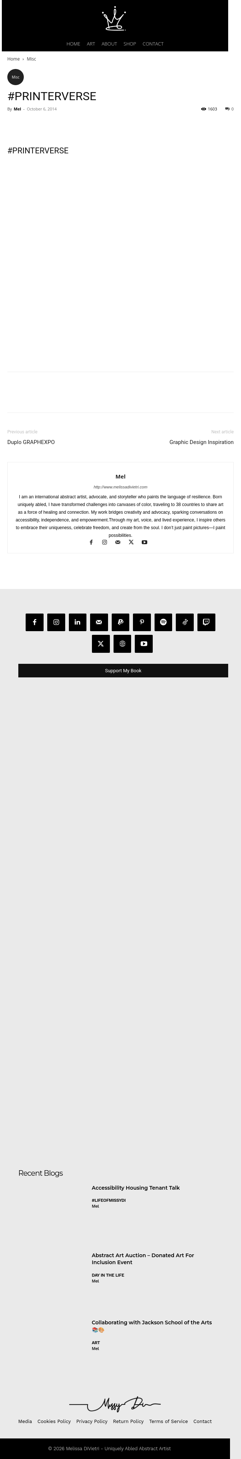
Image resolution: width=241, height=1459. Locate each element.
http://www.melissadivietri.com (121, 487)
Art (96, 1342)
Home (13, 59)
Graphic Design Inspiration (202, 442)
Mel (17, 109)
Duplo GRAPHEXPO (31, 442)
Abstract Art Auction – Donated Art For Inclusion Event (143, 1259)
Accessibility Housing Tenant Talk (136, 1188)
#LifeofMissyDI (109, 1200)
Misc (31, 59)
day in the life (108, 1275)
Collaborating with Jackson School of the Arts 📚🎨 (152, 1326)
